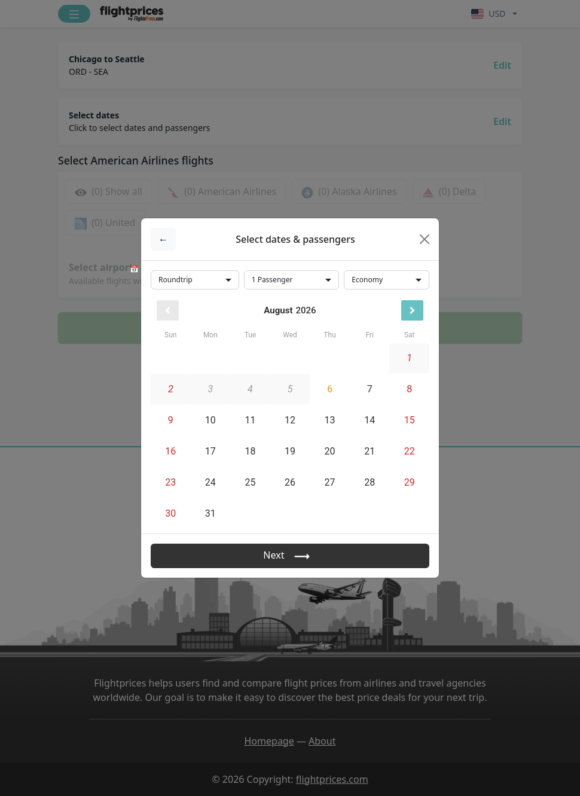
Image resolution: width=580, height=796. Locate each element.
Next (289, 555)
